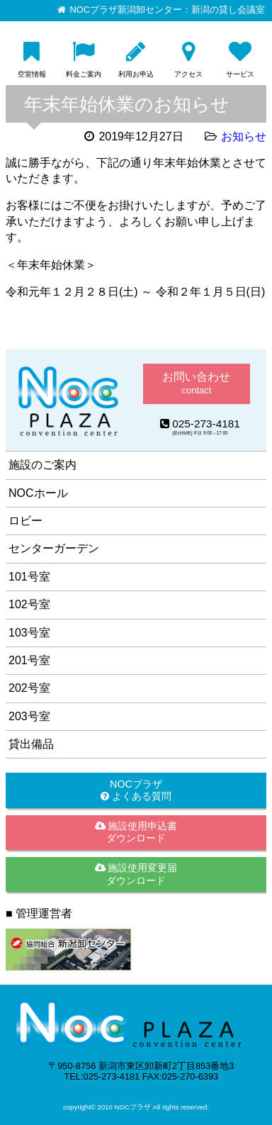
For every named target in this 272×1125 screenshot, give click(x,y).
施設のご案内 (42, 465)
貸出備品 (31, 744)
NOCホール (38, 493)
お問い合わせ (196, 383)
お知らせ (243, 136)
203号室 (29, 716)
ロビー (25, 521)
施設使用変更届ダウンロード (136, 873)
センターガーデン (53, 548)
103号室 (29, 633)
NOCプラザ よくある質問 (136, 790)
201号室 (29, 660)
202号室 (29, 688)
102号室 (29, 604)
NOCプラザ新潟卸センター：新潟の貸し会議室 (167, 10)
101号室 (29, 577)
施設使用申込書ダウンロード (136, 832)
